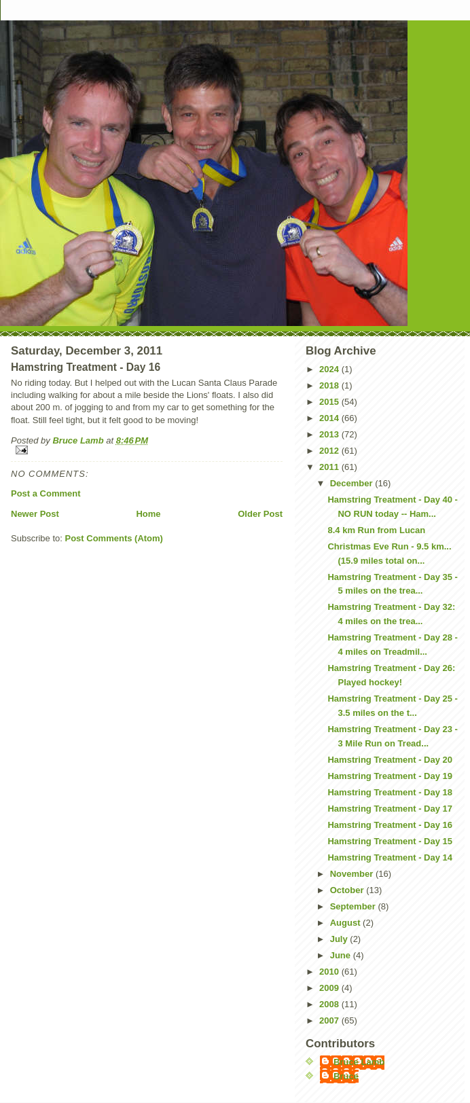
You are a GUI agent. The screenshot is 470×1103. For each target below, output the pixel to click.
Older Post (260, 514)
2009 (330, 988)
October (348, 890)
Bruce (346, 1076)
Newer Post (35, 514)
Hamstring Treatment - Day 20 (389, 760)
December (352, 483)
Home (148, 514)
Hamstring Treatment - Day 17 (389, 808)
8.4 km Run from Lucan (376, 530)
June (341, 955)
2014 (330, 418)
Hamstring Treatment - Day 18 (389, 792)
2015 (330, 402)
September (354, 906)
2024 (330, 369)
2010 (330, 971)
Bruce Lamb (79, 440)
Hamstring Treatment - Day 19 (389, 776)
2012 (330, 451)
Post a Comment (46, 493)
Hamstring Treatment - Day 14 (389, 857)
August (346, 923)
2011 (330, 467)
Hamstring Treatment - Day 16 (389, 825)
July (340, 939)
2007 (330, 1020)
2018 (330, 385)
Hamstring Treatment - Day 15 (389, 841)
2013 (330, 434)
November (353, 874)
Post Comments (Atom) (114, 538)
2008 (330, 1004)
